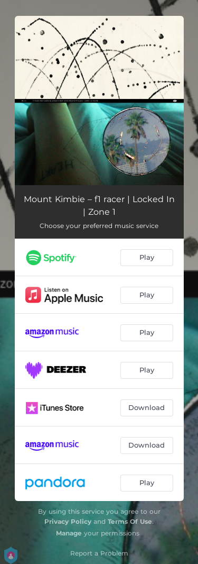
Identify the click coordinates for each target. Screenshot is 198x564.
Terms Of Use (130, 521)
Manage (69, 533)
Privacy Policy (67, 521)
